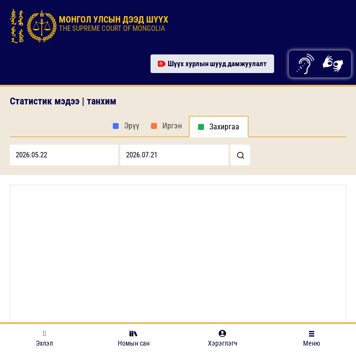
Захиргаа (224, 126)
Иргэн (172, 125)
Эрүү (131, 125)
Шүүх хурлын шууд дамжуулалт (212, 63)
